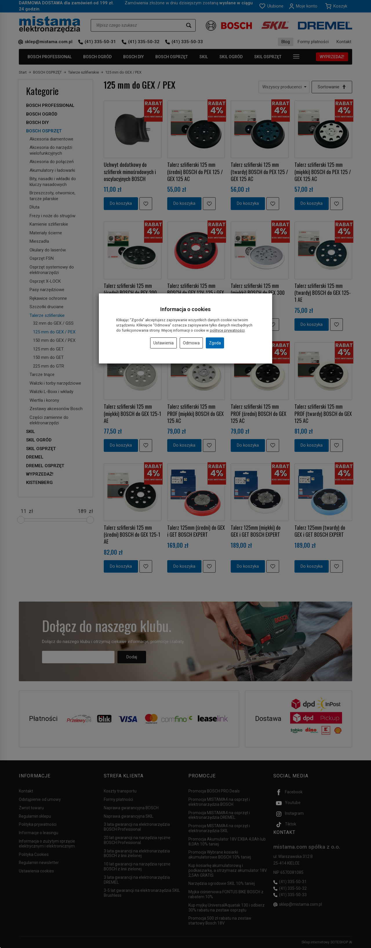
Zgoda (215, 343)
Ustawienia (163, 343)
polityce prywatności (227, 330)
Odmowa (191, 343)
